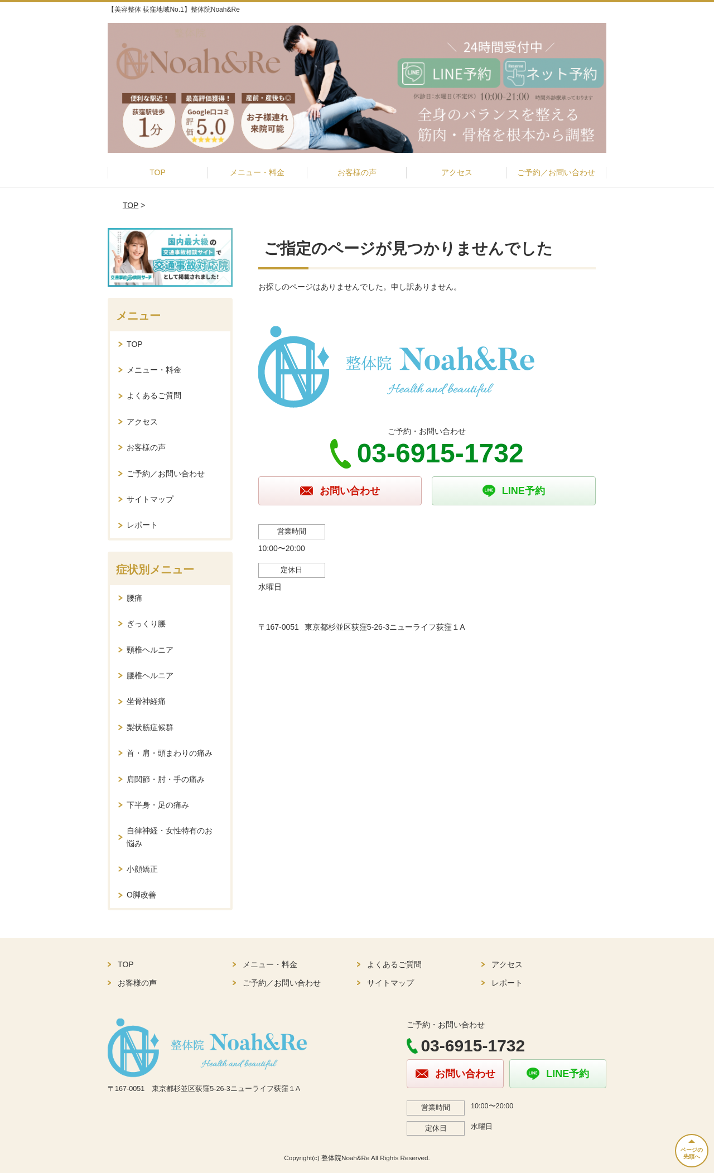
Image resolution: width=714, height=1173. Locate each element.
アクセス (456, 172)
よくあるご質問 (154, 395)
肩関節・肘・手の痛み (166, 779)
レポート (142, 524)
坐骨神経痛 (146, 701)
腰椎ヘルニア (150, 675)
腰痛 (134, 597)
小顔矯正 (142, 869)
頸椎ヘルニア (150, 649)
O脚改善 (141, 894)
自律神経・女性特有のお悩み (170, 836)
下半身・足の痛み (158, 804)
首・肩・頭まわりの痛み (170, 753)
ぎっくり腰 (146, 623)
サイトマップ (150, 499)
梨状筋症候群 (150, 727)
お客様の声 (357, 172)
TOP (157, 172)
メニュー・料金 (257, 172)
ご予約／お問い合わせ (556, 172)
